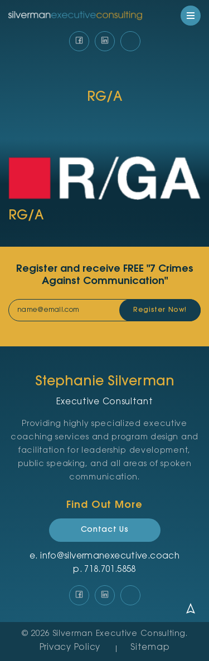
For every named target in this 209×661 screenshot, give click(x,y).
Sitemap (149, 648)
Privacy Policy (70, 648)
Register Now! (160, 310)
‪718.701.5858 (110, 570)
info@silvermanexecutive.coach (109, 556)
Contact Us (105, 530)
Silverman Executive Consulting (119, 634)
